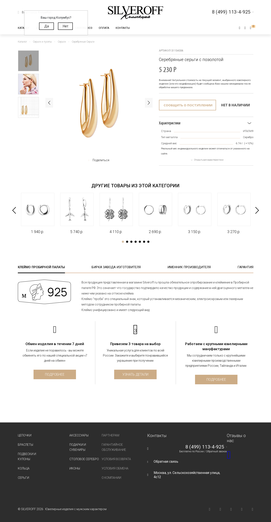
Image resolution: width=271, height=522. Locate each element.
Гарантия (245, 267)
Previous (49, 103)
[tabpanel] (37, 213)
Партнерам (110, 435)
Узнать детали (135, 374)
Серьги (23, 477)
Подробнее (55, 374)
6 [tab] (144, 242)
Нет (65, 26)
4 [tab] (136, 242)
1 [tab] (123, 242)
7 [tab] (148, 242)
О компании (111, 477)
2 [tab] (127, 242)
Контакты (123, 27)
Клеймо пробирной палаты (41, 267)
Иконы (74, 468)
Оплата (104, 27)
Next (149, 103)
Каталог (24, 27)
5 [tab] (140, 242)
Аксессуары (78, 435)
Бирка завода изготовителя (116, 267)
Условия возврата (116, 459)
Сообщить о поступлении (188, 105)
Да (46, 26)
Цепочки (24, 435)
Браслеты (25, 444)
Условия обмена (115, 468)
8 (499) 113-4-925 (204, 447)
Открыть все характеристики (208, 160)
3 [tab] (131, 242)
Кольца (23, 468)
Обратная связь (166, 462)
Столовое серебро (84, 459)
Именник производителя (189, 267)
